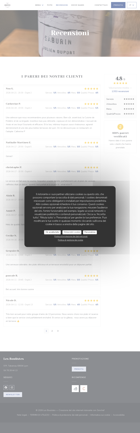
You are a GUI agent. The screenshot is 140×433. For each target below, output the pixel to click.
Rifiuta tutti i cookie (72, 232)
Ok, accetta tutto (52, 232)
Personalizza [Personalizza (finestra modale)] (89, 232)
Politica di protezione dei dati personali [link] (71, 236)
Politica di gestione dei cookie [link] (70, 240)
